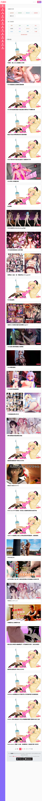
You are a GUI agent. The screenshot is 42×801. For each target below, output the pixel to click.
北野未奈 (28, 28)
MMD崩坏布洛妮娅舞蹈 (13, 389)
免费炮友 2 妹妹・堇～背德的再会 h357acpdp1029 (18, 275)
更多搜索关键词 (24, 34)
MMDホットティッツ (12, 600)
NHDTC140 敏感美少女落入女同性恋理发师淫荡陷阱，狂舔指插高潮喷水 (24, 535)
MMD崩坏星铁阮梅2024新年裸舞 (15, 250)
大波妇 (3, 2)
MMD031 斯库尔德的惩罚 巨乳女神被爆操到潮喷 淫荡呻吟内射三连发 (23, 719)
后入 (36, 25)
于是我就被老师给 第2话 (13, 414)
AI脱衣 (11, 31)
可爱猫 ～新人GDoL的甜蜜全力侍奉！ (16, 62)
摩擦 (20, 31)
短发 (20, 28)
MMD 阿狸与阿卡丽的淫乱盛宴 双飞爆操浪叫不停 (19, 159)
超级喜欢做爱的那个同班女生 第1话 (15, 669)
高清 (28, 31)
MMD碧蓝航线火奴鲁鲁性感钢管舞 (15, 84)
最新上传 (12, 15)
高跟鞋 (35, 28)
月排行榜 (20, 12)
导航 (39, 2)
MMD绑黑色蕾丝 (11, 367)
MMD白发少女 (10, 557)
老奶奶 (11, 28)
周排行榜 (28, 12)
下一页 (31, 749)
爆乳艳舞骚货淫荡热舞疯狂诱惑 (14, 435)
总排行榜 (12, 12)
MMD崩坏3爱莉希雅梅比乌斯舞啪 (15, 346)
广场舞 (35, 31)
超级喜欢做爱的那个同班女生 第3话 (15, 460)
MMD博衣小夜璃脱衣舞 (13, 181)
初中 (12, 25)
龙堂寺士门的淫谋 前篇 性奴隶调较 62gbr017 (17, 324)
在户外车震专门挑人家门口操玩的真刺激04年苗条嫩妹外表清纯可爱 (23, 579)
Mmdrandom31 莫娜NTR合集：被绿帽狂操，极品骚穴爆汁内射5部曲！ (24, 744)
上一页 (16, 749)
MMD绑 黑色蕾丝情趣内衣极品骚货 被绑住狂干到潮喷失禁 (21, 109)
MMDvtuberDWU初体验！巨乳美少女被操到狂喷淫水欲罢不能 (22, 510)
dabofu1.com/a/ (18, 756)
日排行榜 (36, 12)
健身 (28, 25)
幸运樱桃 (9, 206)
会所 (20, 25)
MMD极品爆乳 (10, 299)
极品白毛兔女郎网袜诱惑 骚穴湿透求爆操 (17, 134)
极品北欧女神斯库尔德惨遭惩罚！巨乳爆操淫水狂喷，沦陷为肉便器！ (23, 644)
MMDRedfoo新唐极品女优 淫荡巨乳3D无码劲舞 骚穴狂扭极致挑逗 (22, 694)
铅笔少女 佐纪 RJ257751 (13, 485)
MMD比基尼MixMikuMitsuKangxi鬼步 (16, 228)
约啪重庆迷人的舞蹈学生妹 (13, 622)
